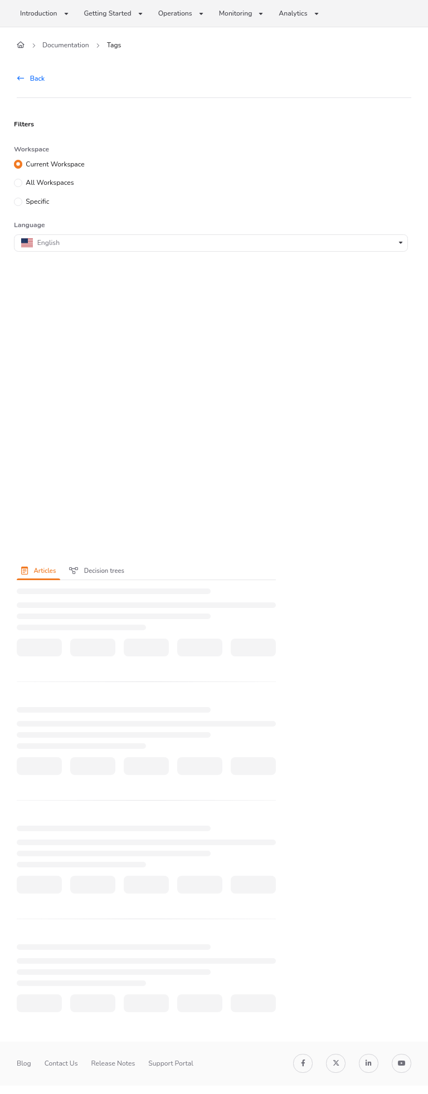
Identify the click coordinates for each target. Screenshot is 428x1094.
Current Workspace (55, 163)
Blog (24, 1063)
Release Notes (113, 1063)
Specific (37, 201)
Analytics (293, 13)
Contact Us (61, 1063)
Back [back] (31, 78)
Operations (175, 13)
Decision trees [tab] (96, 571)
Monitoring (235, 13)
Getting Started (108, 13)
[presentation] (41, 571)
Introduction (38, 13)
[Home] (21, 45)
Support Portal (170, 1063)
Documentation (65, 45)
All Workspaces (50, 182)
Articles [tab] (38, 571)
